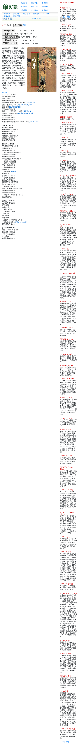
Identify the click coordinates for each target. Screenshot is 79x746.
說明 (25, 25)
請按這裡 (66, 17)
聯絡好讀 (16, 16)
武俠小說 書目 (37, 19)
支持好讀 (7, 16)
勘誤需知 (26, 14)
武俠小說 (23, 7)
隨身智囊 (34, 3)
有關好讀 (7, 14)
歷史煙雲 (45, 3)
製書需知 (36, 14)
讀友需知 (16, 14)
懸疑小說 (34, 7)
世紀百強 (23, 3)
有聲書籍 (45, 10)
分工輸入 (46, 14)
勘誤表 (4, 92)
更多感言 (65, 742)
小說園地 (34, 10)
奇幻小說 (23, 10)
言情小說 (45, 7)
